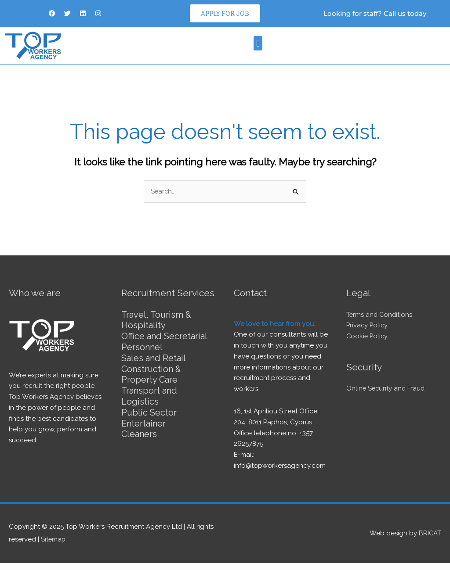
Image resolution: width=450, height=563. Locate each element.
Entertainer (143, 420)
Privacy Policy (367, 325)
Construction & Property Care (151, 372)
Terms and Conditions (380, 315)
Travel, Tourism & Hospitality (157, 319)
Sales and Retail (153, 356)
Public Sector (149, 409)
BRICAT (429, 533)
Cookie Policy (367, 336)
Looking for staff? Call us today (374, 13)
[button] (258, 43)
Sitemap (53, 539)
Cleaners (139, 430)
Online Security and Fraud (386, 388)
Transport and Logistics (149, 393)
